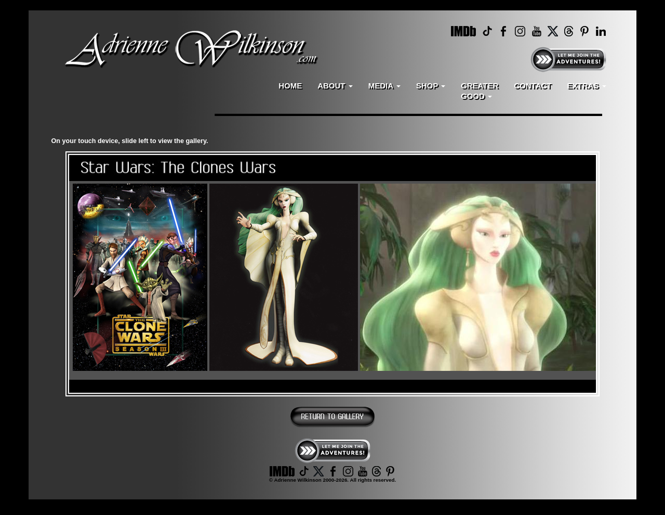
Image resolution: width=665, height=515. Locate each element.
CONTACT (532, 85)
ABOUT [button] (335, 85)
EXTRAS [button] (586, 85)
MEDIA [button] (384, 85)
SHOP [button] (430, 85)
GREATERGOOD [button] (479, 90)
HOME (290, 85)
